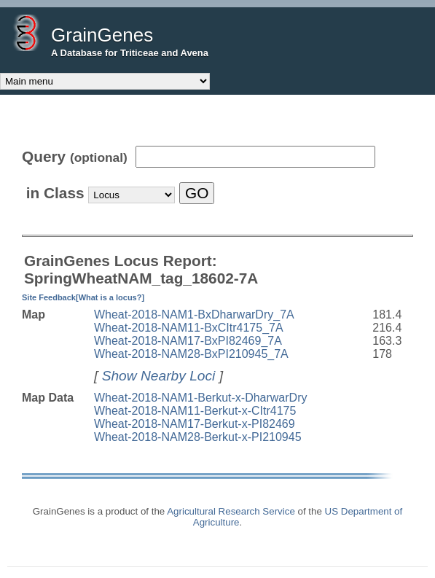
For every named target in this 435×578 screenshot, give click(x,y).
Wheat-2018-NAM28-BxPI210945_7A (191, 354)
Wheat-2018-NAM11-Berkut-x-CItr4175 (195, 411)
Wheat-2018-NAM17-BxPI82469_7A (188, 341)
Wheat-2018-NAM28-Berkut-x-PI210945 (198, 437)
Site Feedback (49, 297)
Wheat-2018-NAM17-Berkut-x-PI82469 (194, 424)
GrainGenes (102, 35)
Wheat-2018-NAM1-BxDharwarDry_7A (194, 314)
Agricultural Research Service (231, 511)
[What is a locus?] (110, 297)
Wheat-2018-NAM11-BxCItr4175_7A (188, 327)
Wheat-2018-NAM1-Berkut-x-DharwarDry (200, 397)
